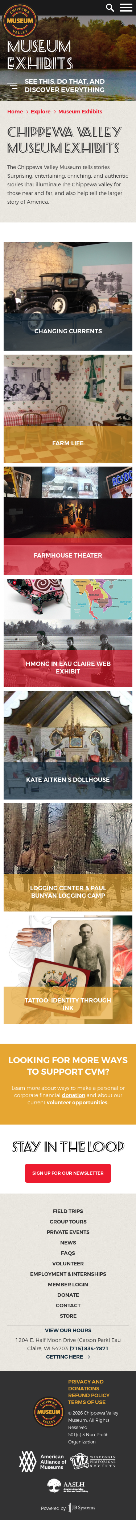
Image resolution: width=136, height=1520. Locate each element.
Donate (68, 1295)
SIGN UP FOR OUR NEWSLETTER (68, 1173)
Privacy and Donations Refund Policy (89, 1388)
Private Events (68, 1232)
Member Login (68, 1284)
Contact (68, 1305)
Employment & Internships (68, 1274)
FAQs (68, 1253)
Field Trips (68, 1211)
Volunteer (68, 1263)
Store (68, 1316)
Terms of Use (87, 1402)
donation (73, 1095)
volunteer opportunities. (77, 1102)
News (68, 1242)
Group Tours (68, 1221)
